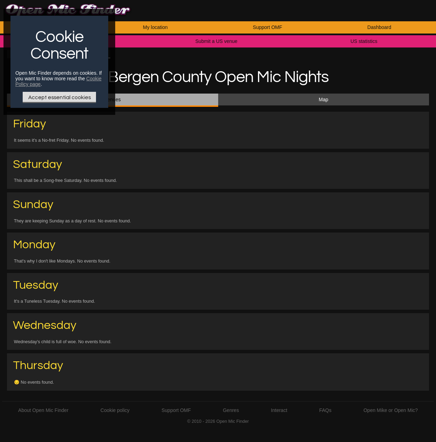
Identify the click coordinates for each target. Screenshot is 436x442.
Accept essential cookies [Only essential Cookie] (59, 97)
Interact (279, 410)
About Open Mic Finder (43, 410)
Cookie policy (115, 410)
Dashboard (379, 27)
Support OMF (267, 27)
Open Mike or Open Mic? (390, 410)
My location (155, 27)
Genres (231, 410)
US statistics (363, 41)
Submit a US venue (216, 41)
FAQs (325, 410)
